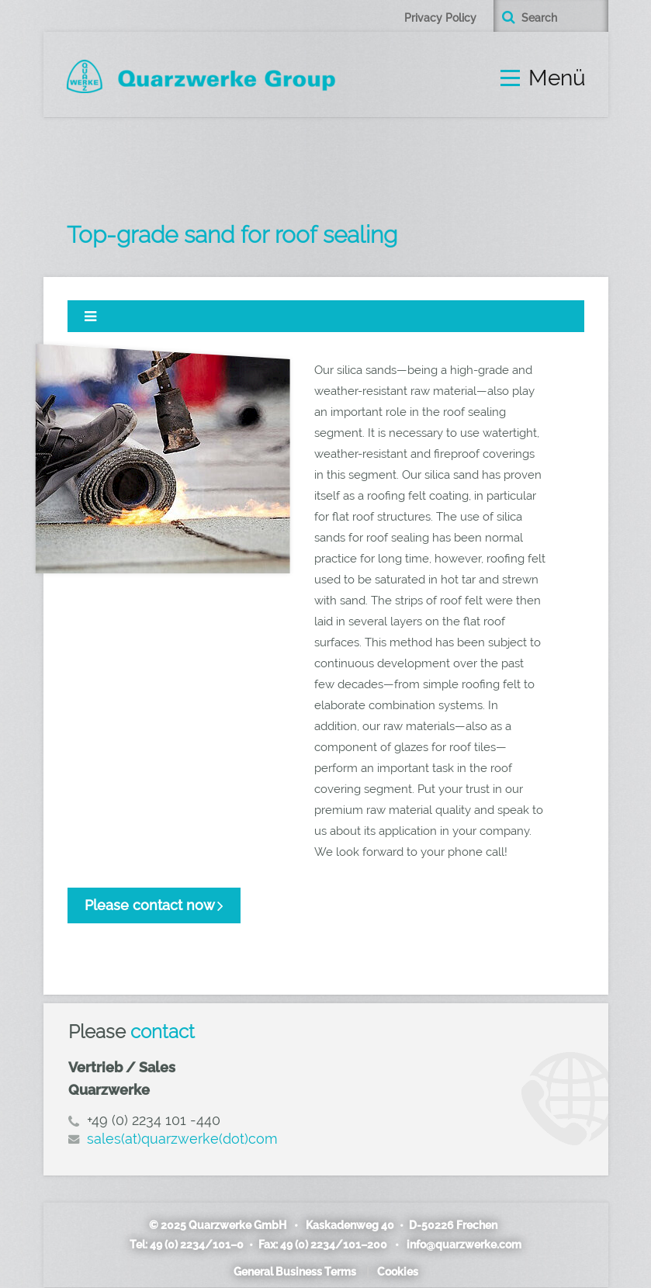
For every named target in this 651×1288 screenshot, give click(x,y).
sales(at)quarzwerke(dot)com (182, 1138)
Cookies (397, 1271)
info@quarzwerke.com (463, 1244)
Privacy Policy (440, 18)
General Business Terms (295, 1271)
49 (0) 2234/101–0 (198, 1244)
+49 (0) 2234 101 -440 (153, 1120)
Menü (557, 78)
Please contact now (150, 905)
